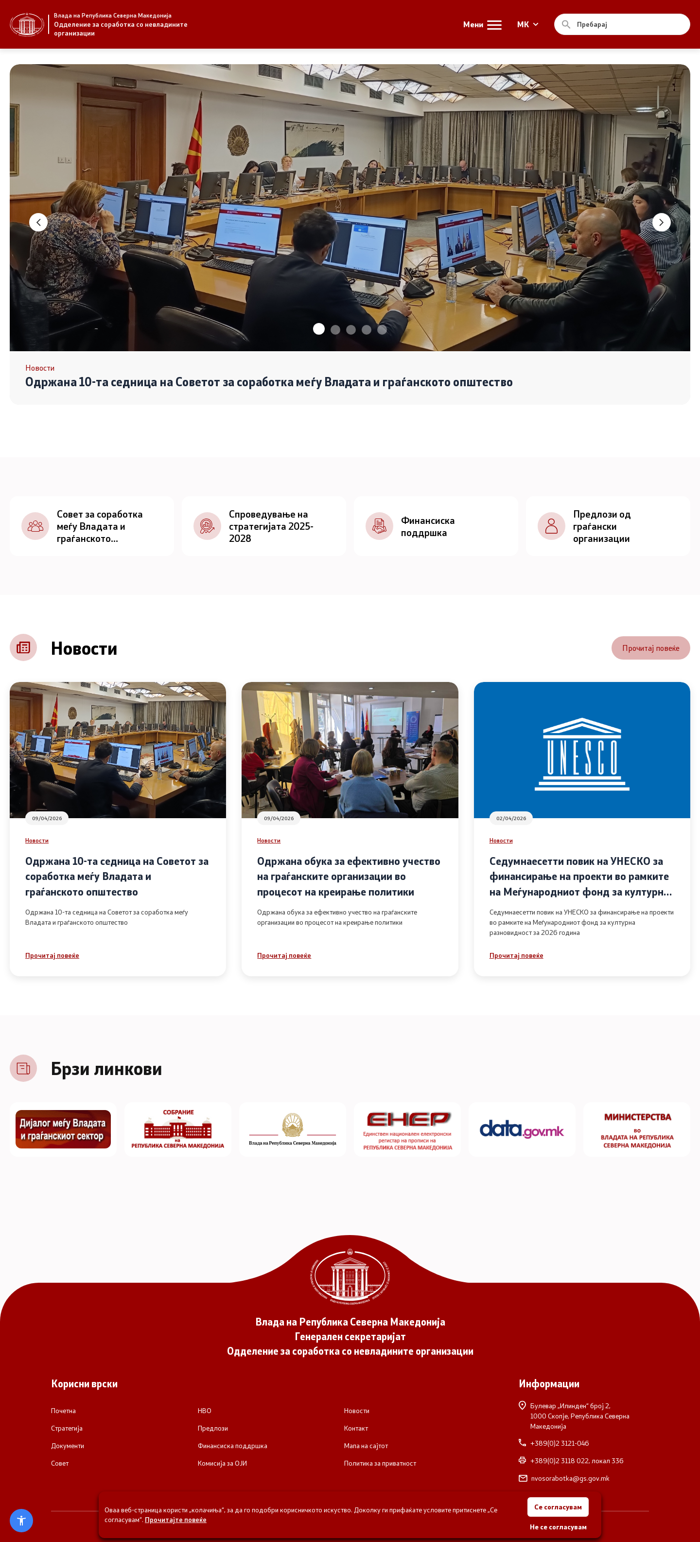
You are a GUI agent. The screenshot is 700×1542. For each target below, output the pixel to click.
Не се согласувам (558, 1526)
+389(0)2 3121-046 (554, 1443)
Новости (37, 840)
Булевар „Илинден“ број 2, (584, 1415)
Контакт (356, 1428)
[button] (319, 329)
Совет (60, 1463)
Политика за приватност (380, 1463)
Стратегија (67, 1428)
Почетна (63, 1410)
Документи (67, 1445)
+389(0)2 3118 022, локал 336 (571, 1460)
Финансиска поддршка (232, 1445)
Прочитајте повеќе (176, 1519)
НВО (204, 1410)
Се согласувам (558, 1506)
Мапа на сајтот (366, 1445)
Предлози (213, 1428)
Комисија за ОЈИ (222, 1463)
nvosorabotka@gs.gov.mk (564, 1478)
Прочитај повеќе (651, 648)
